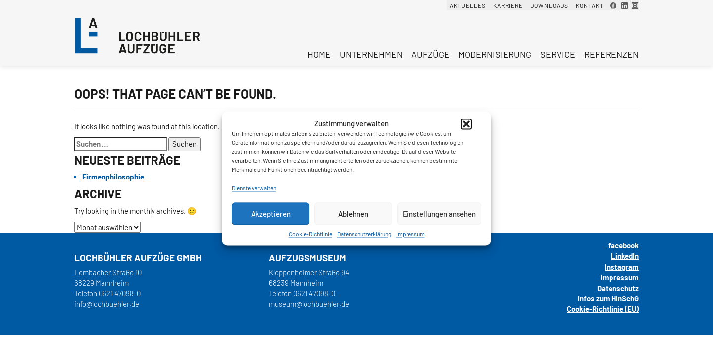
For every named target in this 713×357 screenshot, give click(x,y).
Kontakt (590, 5)
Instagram (622, 266)
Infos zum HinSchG (608, 298)
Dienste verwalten (254, 187)
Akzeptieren (271, 213)
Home (319, 54)
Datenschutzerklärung (364, 233)
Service (557, 54)
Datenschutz (618, 288)
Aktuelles (468, 5)
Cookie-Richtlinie (310, 233)
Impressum (410, 233)
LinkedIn (625, 255)
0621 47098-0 (120, 293)
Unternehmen (371, 54)
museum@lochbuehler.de (309, 303)
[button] (466, 124)
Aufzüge (430, 54)
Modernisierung (494, 54)
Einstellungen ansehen (439, 213)
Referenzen (611, 54)
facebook (623, 245)
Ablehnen (353, 213)
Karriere (508, 5)
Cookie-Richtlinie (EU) (603, 308)
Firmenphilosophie (113, 176)
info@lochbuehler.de (106, 303)
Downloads (549, 5)
